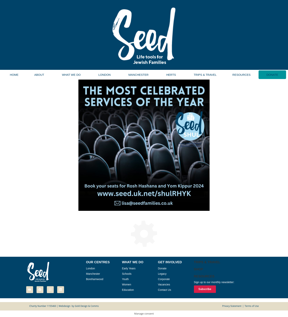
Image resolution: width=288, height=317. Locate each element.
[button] (40, 74)
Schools (127, 273)
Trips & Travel (205, 74)
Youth (125, 279)
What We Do (71, 74)
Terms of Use (252, 306)
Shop (198, 269)
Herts (171, 74)
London (104, 74)
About (39, 74)
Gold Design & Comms (87, 306)
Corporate (164, 279)
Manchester (139, 74)
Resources (241, 74)
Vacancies (164, 284)
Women (126, 284)
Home (14, 74)
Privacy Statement (232, 306)
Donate (272, 74)
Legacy (162, 273)
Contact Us (164, 289)
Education (128, 289)
